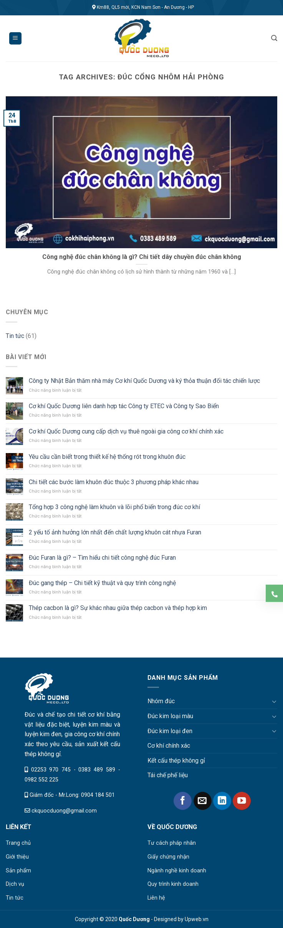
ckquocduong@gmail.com (64, 811)
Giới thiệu (17, 857)
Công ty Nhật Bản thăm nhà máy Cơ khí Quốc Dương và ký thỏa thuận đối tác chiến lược (144, 380)
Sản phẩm (18, 870)
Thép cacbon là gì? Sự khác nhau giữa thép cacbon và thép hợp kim (118, 608)
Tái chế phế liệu (167, 775)
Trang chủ (18, 843)
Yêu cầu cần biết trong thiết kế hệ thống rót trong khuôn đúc (107, 456)
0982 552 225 (41, 779)
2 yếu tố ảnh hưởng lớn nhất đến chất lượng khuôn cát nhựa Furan (115, 532)
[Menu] (15, 38)
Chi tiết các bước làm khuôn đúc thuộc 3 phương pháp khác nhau (114, 482)
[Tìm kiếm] (274, 38)
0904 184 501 (98, 795)
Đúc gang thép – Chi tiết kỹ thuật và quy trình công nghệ (102, 583)
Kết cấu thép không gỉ (176, 760)
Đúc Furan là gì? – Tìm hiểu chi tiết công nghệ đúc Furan (102, 557)
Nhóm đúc (161, 701)
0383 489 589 (96, 769)
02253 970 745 (51, 769)
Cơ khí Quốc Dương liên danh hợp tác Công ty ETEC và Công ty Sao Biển (124, 406)
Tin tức (15, 336)
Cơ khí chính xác (168, 745)
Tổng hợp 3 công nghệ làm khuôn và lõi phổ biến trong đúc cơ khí (114, 507)
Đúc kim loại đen (169, 731)
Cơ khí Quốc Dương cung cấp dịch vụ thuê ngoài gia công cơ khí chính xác (126, 431)
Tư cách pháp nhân (171, 843)
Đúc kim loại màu (170, 716)
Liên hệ (156, 898)
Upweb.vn (197, 919)
